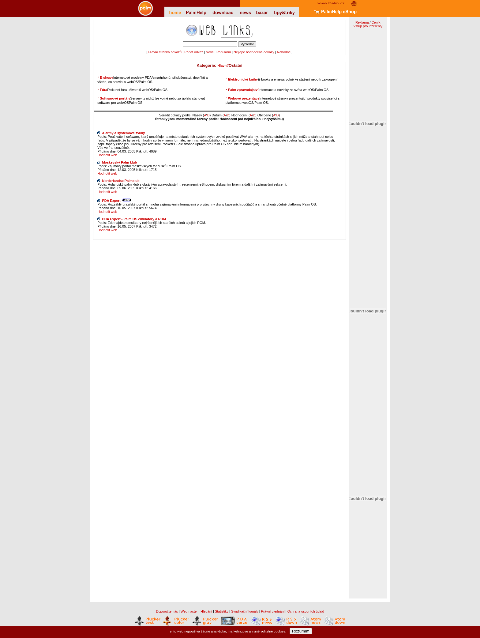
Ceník (376, 22)
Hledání (206, 611)
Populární (223, 52)
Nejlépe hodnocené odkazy (254, 52)
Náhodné (284, 52)
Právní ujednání (273, 611)
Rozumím (300, 631)
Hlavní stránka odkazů (165, 52)
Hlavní (222, 65)
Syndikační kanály (244, 611)
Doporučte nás (167, 611)
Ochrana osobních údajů (305, 611)
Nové (210, 52)
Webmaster (189, 611)
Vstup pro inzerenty (367, 26)
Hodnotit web (107, 155)
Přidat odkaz (193, 52)
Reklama (362, 22)
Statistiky (221, 611)
